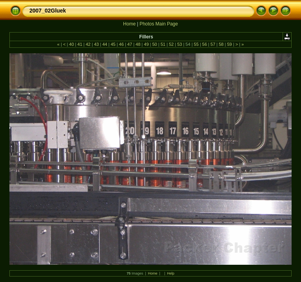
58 (221, 44)
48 (137, 44)
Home (129, 24)
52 (171, 44)
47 (129, 44)
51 (163, 44)
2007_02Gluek (47, 10)
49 (146, 44)
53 (179, 44)
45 (112, 44)
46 (121, 44)
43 (96, 44)
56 (204, 44)
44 (104, 44)
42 (88, 44)
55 (196, 44)
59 (229, 44)
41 (79, 44)
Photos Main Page (159, 24)
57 (212, 44)
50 (154, 44)
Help (170, 273)
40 (71, 44)
